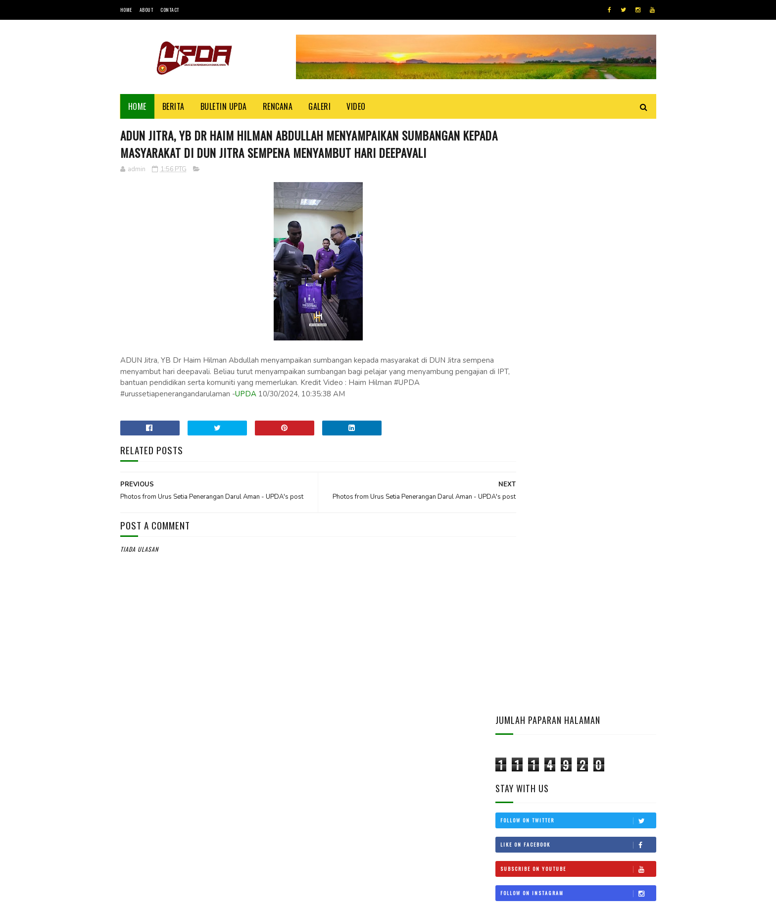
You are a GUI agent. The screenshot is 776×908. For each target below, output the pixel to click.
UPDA (299, 413)
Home (126, 9)
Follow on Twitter (578, 233)
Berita (173, 106)
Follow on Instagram (578, 306)
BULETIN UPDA (223, 106)
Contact (169, 9)
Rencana (278, 106)
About (146, 9)
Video (356, 106)
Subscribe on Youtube (578, 282)
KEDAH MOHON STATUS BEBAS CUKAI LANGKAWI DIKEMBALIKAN (603, 595)
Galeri (319, 106)
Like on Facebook (578, 257)
